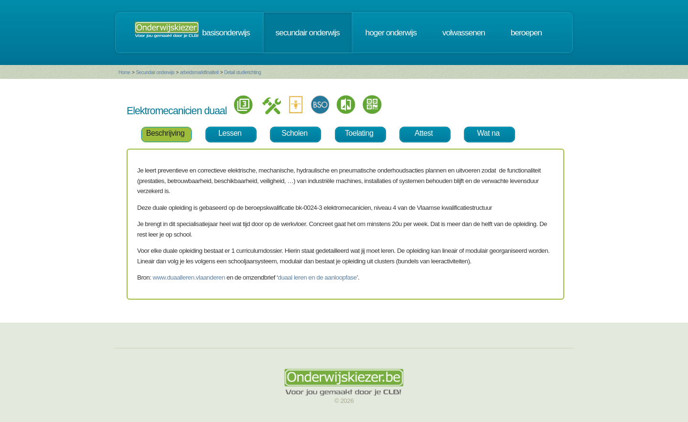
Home (124, 72)
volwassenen (463, 32)
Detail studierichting (242, 72)
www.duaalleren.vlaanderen (189, 277)
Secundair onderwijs (155, 72)
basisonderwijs (226, 32)
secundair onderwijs (308, 32)
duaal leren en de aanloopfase (317, 277)
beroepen (526, 32)
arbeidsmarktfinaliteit (199, 72)
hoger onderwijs (391, 32)
